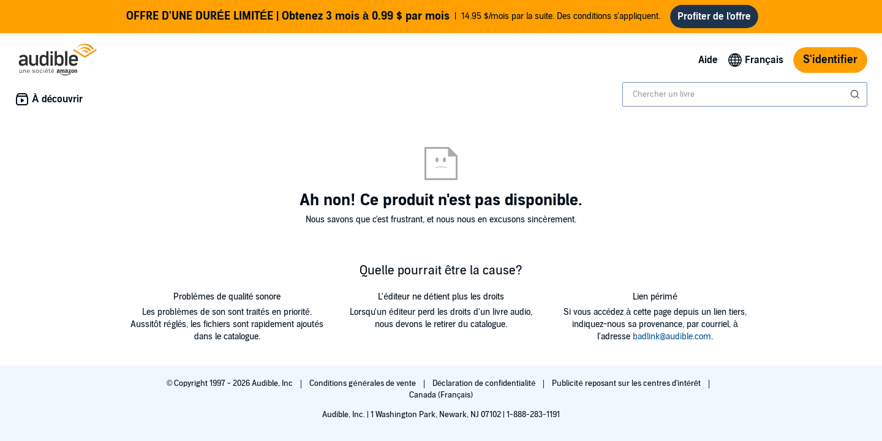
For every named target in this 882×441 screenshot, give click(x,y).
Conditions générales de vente (363, 383)
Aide (708, 60)
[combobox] (744, 94)
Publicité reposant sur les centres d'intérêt (627, 383)
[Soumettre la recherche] (856, 94)
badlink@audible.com (672, 336)
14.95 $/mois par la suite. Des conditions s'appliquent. (393, 16)
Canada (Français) (441, 395)
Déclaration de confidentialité (484, 383)
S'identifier (830, 59)
